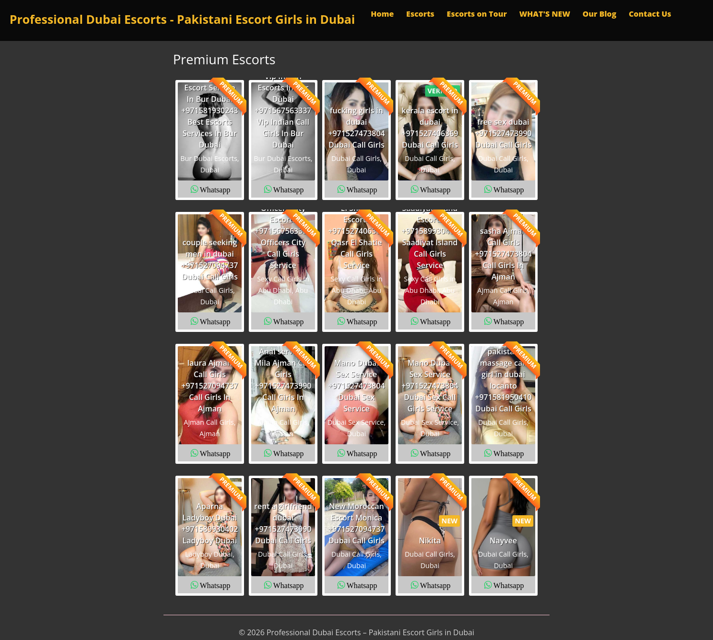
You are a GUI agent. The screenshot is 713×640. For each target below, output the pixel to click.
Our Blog (599, 14)
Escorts (420, 14)
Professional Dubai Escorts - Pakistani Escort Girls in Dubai (182, 19)
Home (382, 14)
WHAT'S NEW (544, 14)
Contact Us (650, 14)
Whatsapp (215, 189)
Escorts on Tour (477, 14)
